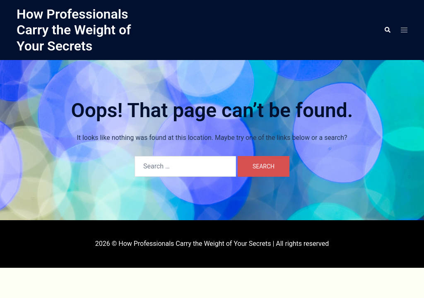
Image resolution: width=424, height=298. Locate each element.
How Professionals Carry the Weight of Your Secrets (74, 30)
